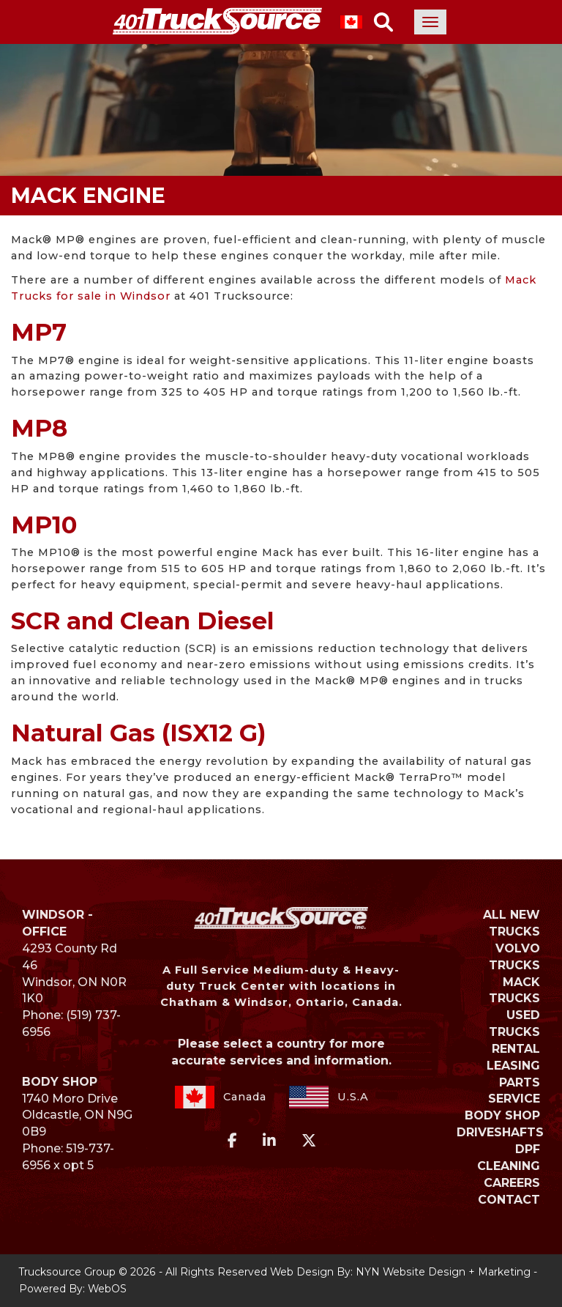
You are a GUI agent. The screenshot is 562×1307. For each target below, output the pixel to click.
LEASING (513, 1066)
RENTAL (516, 1049)
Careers (512, 1183)
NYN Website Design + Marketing (443, 1272)
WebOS (107, 1289)
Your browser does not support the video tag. (281, 88)
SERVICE (514, 1099)
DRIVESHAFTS (500, 1132)
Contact (509, 1200)
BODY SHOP (502, 1115)
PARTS (519, 1082)
